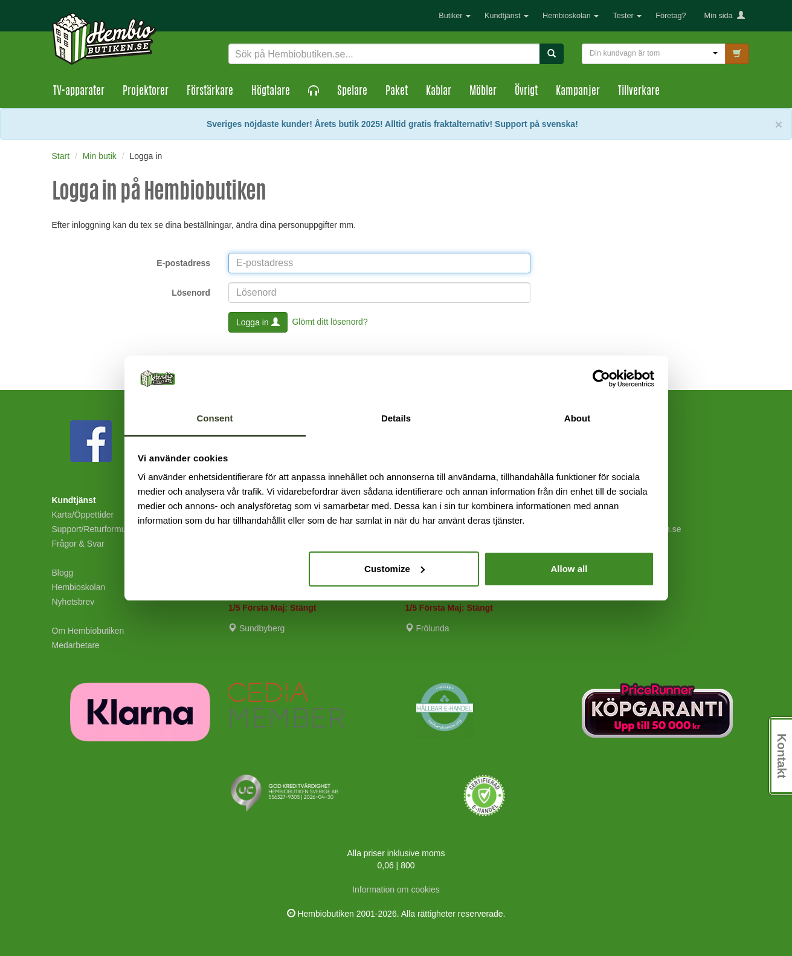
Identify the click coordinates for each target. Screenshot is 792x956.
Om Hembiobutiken (88, 631)
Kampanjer (578, 91)
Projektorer (146, 91)
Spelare (352, 91)
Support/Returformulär (94, 529)
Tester (627, 15)
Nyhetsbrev (73, 601)
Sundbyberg (256, 628)
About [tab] (577, 418)
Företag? (670, 15)
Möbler (483, 91)
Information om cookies (396, 889)
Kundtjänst (507, 15)
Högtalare (270, 91)
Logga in (258, 322)
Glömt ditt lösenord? (329, 321)
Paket (396, 91)
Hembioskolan (570, 15)
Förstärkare (210, 91)
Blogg (63, 572)
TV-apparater (79, 91)
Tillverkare (639, 91)
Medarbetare (76, 645)
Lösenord (191, 293)
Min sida (724, 15)
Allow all (569, 569)
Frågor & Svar (78, 543)
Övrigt (526, 91)
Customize (394, 569)
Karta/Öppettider (83, 514)
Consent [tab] (215, 418)
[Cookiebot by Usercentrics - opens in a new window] (601, 378)
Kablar (438, 91)
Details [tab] (396, 418)
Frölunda (427, 628)
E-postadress (183, 263)
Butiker (455, 15)
